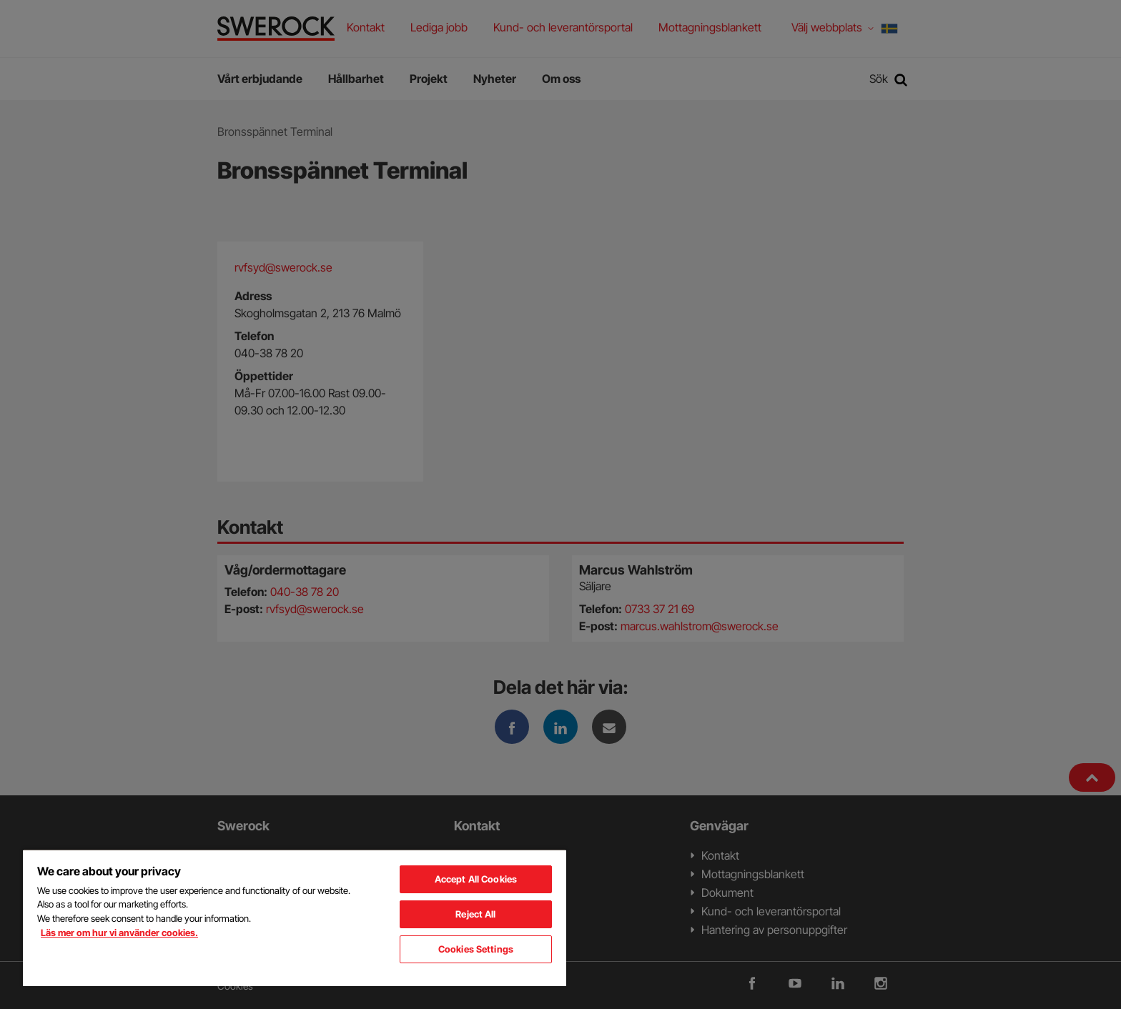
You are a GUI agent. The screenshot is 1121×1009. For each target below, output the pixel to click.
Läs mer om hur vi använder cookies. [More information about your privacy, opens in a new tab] (119, 932)
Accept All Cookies (476, 879)
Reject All (475, 914)
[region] (294, 917)
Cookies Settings (475, 949)
